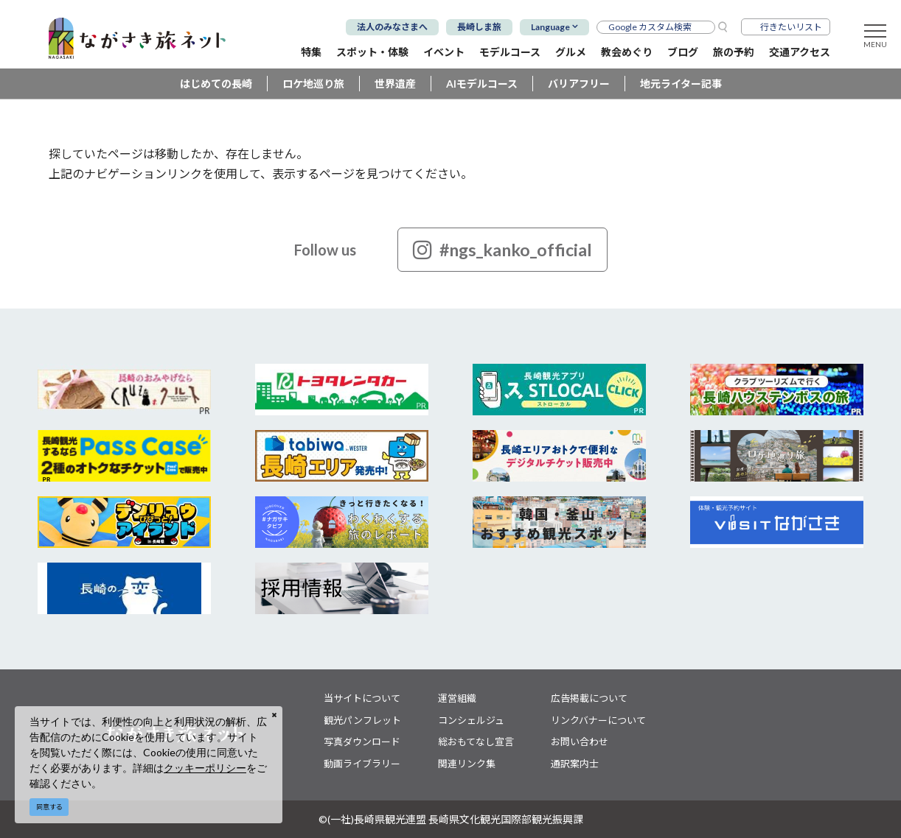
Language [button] (550, 26)
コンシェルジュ (471, 720)
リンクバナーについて (598, 720)
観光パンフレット (362, 720)
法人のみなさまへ (392, 26)
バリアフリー (579, 83)
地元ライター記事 (681, 83)
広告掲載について (589, 698)
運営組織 (457, 698)
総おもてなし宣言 (476, 741)
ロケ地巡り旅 (313, 83)
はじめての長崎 (216, 83)
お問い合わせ (579, 741)
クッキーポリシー (205, 767)
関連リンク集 (466, 764)
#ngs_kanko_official (502, 250)
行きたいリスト (791, 26)
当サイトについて (362, 698)
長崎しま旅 (479, 26)
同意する (49, 807)
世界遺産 (395, 83)
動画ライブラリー (362, 764)
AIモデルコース (482, 83)
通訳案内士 (575, 764)
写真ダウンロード (362, 741)
